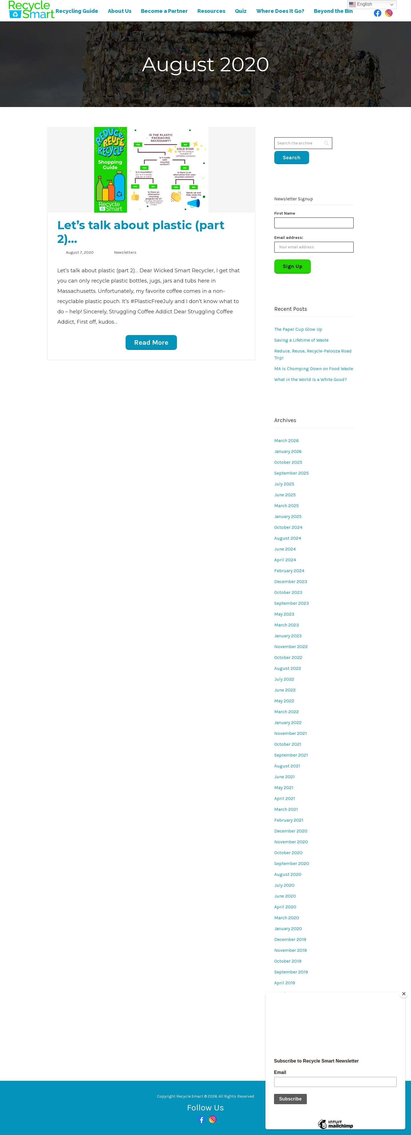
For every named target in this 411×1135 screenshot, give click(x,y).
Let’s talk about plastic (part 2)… (141, 232)
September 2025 (291, 473)
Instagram (388, 13)
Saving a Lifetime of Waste (301, 340)
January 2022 (288, 722)
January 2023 (288, 635)
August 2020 (287, 874)
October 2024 (288, 527)
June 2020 (285, 896)
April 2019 (284, 982)
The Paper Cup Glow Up (298, 329)
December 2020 (290, 831)
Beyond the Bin (333, 11)
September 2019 (291, 972)
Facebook (377, 13)
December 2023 (290, 581)
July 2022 (284, 679)
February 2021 (288, 820)
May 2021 (283, 787)
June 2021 (284, 776)
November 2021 (290, 733)
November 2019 (290, 950)
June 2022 (285, 690)
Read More (151, 342)
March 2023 (286, 625)
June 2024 (285, 549)
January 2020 (288, 928)
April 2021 (284, 798)
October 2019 (287, 961)
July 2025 (284, 484)
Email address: (288, 237)
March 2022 (286, 711)
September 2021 (291, 755)
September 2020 (291, 863)
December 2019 (290, 939)
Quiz (241, 11)
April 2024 (285, 560)
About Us (119, 11)
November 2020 (291, 841)
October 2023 (288, 592)
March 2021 (286, 809)
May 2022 (284, 700)
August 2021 (287, 766)
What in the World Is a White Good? (310, 379)
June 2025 (285, 494)
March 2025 (286, 505)
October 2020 (288, 852)
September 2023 (291, 603)
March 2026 (286, 440)
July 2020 (284, 885)
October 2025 (288, 462)
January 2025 (288, 516)
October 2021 (287, 744)
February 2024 (289, 570)
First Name (284, 213)
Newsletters (125, 252)
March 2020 (286, 917)
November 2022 (291, 646)
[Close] (404, 993)
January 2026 (288, 451)
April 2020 (285, 907)
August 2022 (287, 668)
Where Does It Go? (280, 11)
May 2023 (284, 614)
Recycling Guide (77, 11)
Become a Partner (164, 11)
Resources (211, 11)
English (360, 4)
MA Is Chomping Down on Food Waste (313, 368)
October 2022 (288, 657)
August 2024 (287, 538)
